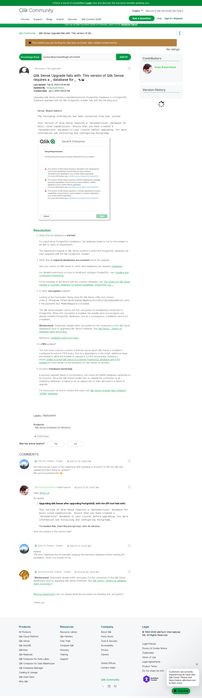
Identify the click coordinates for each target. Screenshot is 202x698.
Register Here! (129, 26)
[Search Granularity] (31, 59)
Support (64, 661)
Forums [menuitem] (25, 19)
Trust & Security (109, 643)
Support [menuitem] (37, 19)
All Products (25, 634)
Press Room (107, 638)
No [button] (75, 445)
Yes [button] (56, 445)
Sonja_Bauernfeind (55, 90)
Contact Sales (108, 669)
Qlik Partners (66, 638)
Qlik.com (150, 10)
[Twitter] (103, 688)
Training (64, 656)
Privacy (105, 652)
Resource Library (68, 634)
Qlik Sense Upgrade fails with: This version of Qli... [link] (65, 35)
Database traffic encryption (65, 340)
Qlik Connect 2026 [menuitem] (91, 19)
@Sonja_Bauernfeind (44, 596)
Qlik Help (177, 10)
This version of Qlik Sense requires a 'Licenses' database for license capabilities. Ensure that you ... (84, 285)
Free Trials (65, 643)
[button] (129, 70)
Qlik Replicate (26, 656)
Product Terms (149, 668)
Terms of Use (149, 659)
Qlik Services (164, 10)
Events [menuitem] (60, 19)
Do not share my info (153, 672)
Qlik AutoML (25, 647)
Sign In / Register (174, 18)
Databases (116, 268)
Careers (105, 656)
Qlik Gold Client (26, 679)
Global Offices (108, 665)
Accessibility (107, 647)
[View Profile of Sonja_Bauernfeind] (46, 489)
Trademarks (148, 654)
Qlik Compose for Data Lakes (34, 661)
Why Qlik (23, 683)
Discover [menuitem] (72, 19)
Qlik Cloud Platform (28, 638)
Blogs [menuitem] (49, 19)
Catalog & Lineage (28, 674)
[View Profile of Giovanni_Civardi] (45, 574)
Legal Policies (149, 645)
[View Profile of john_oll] (41, 463)
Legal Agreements (151, 663)
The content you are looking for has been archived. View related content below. (73, 44)
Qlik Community (27, 35)
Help (159, 18)
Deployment (49, 417)
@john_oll (44, 495)
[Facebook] (115, 688)
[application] (179, 691)
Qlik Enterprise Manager (31, 670)
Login (89, 3)
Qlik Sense (24, 643)
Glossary (64, 652)
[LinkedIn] (109, 688)
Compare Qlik (67, 647)
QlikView (23, 652)
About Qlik (106, 634)
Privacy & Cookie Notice (154, 650)
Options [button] (179, 35)
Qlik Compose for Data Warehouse (37, 665)
